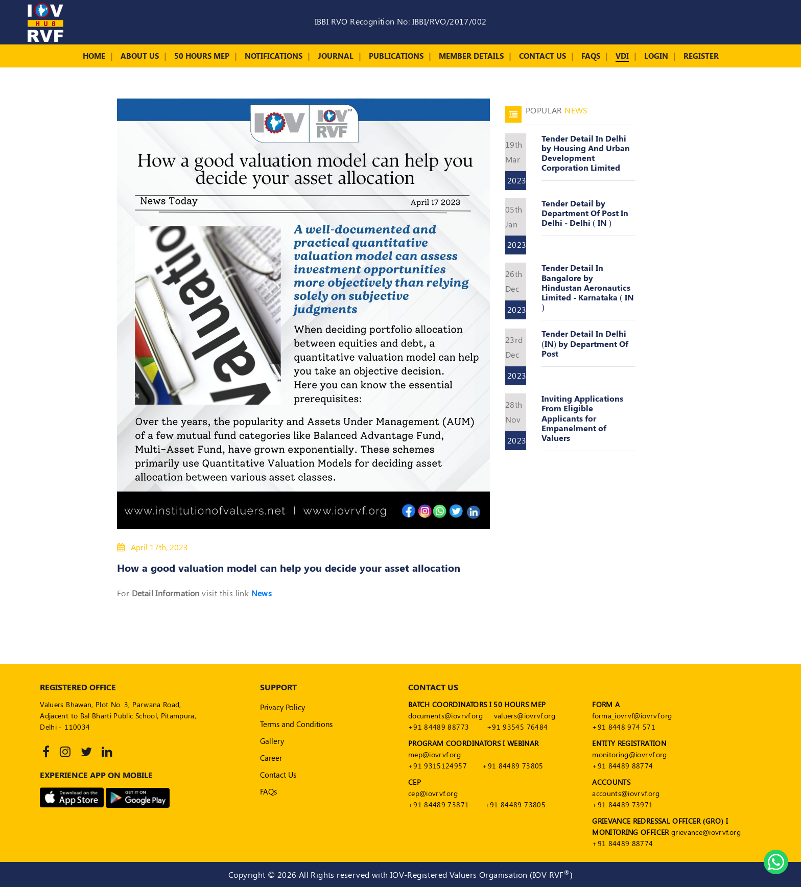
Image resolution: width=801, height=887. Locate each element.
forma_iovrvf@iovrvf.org (632, 715)
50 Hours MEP (201, 56)
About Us (140, 56)
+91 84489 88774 (622, 766)
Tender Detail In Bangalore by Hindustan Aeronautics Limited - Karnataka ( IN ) (587, 287)
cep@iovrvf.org (433, 793)
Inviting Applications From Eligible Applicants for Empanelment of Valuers (582, 418)
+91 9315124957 (437, 766)
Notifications (273, 56)
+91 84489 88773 (438, 727)
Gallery (272, 741)
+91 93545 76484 (517, 727)
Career (271, 758)
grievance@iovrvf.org (706, 832)
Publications (396, 56)
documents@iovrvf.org (445, 715)
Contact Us (542, 56)
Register (701, 56)
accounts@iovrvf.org (625, 793)
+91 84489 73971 (622, 804)
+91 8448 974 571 (623, 727)
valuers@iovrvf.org (524, 715)
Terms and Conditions (296, 724)
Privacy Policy (282, 707)
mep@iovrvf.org (434, 754)
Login (656, 56)
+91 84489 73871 (438, 804)
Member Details (471, 56)
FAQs (590, 56)
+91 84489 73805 (512, 766)
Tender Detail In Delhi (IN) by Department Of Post (584, 343)
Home (94, 56)
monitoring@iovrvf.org (629, 754)
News (261, 593)
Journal (336, 56)
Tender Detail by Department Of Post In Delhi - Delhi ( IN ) (584, 213)
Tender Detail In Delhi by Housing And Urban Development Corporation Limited (585, 153)
